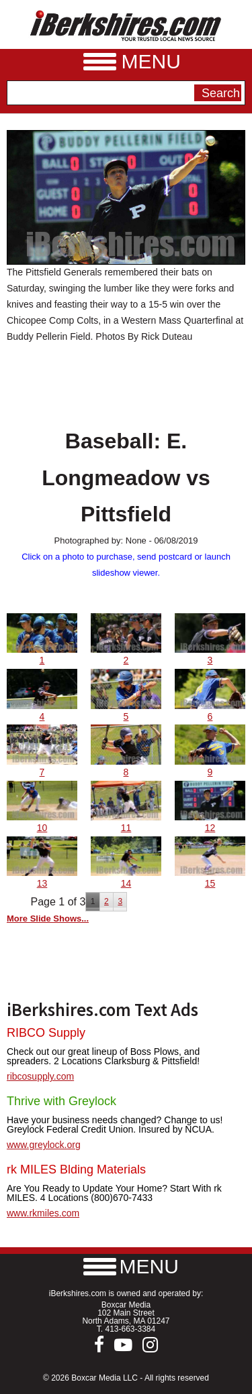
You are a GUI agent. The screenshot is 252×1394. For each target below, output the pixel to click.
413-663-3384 (130, 1329)
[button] (126, 1266)
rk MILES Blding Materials (76, 1169)
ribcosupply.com (40, 1076)
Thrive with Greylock (61, 1101)
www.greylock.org (44, 1144)
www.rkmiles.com (43, 1213)
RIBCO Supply (46, 1032)
